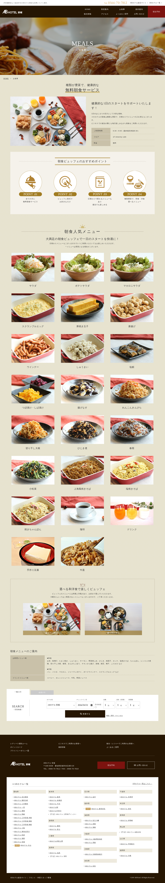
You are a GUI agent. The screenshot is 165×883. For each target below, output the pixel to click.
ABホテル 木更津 (126, 797)
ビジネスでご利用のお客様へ (69, 743)
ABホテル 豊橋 (19, 811)
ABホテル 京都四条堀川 (93, 854)
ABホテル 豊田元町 (21, 800)
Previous (14, 121)
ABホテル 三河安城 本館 (23, 818)
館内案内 (139, 9)
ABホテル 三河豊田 (21, 804)
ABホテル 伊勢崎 (126, 820)
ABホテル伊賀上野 (56, 841)
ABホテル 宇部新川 (127, 844)
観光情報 (87, 14)
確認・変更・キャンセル (114, 715)
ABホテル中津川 (55, 811)
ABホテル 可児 (54, 804)
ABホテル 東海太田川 (22, 831)
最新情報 (61, 747)
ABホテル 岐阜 (54, 797)
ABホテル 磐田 (54, 826)
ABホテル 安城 (19, 842)
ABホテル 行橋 (125, 856)
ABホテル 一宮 (19, 807)
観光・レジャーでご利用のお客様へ (120, 743)
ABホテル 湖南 (90, 827)
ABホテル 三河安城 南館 (23, 824)
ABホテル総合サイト (18, 878)
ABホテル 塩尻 (54, 853)
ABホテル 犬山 (25, 845)
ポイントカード (16, 747)
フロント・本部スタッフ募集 (40, 878)
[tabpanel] (48, 121)
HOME (87, 9)
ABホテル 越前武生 (98, 809)
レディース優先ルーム (19, 743)
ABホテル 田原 (19, 835)
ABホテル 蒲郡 (19, 838)
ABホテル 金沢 (90, 797)
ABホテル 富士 (54, 829)
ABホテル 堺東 (90, 842)
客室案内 (105, 9)
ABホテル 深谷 (125, 809)
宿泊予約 (156, 12)
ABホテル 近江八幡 (92, 820)
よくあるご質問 (122, 14)
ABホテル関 (53, 807)
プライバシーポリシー (19, 751)
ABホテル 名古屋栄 (21, 797)
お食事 (122, 9)
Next (82, 121)
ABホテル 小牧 (19, 828)
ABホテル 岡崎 (19, 814)
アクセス (105, 14)
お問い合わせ (139, 14)
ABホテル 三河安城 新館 (23, 821)
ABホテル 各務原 (55, 800)
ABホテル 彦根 (90, 824)
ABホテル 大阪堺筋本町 (93, 839)
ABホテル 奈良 (90, 866)
